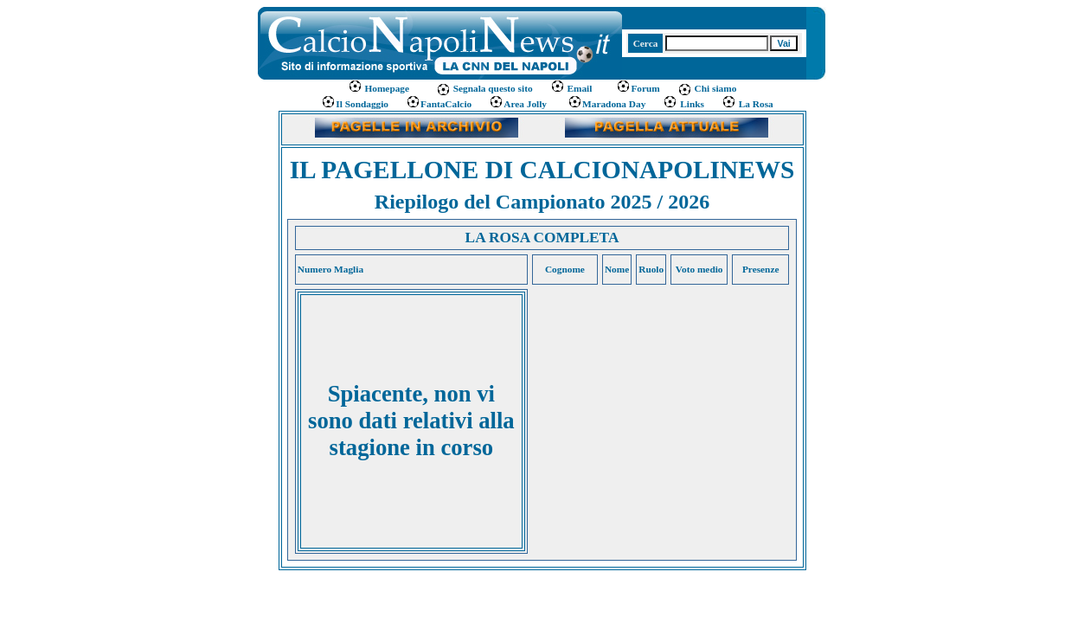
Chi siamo (707, 88)
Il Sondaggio (354, 104)
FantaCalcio (438, 104)
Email (571, 88)
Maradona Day (606, 104)
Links (683, 104)
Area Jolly (518, 104)
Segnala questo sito (484, 88)
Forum (637, 88)
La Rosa (747, 104)
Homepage (380, 88)
